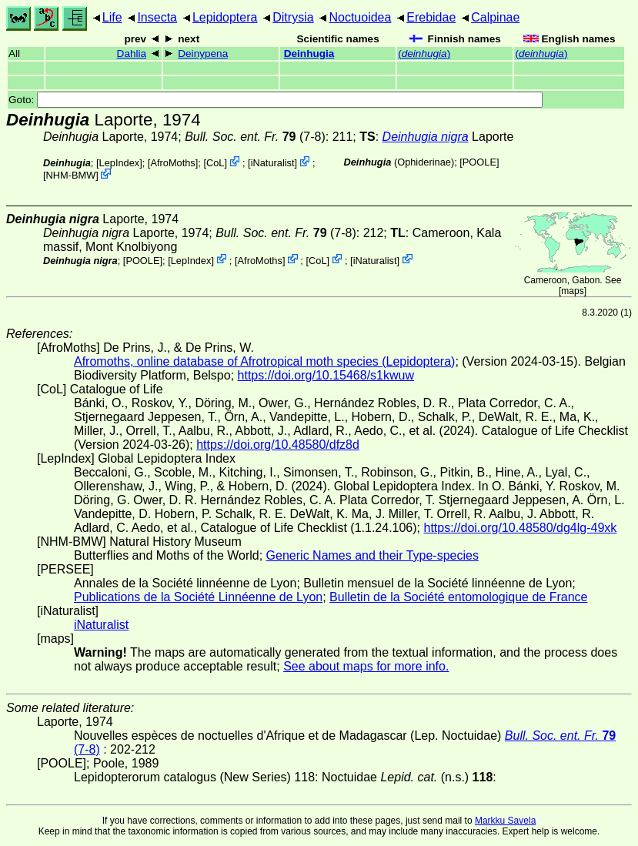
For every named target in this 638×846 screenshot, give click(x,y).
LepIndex (119, 163)
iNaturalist (273, 163)
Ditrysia (292, 17)
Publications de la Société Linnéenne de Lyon (198, 597)
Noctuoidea (360, 17)
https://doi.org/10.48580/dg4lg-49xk (519, 527)
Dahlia (132, 53)
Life (112, 17)
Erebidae (431, 17)
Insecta (157, 17)
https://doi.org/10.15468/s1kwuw (326, 375)
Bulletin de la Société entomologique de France (458, 597)
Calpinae (495, 17)
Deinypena (203, 53)
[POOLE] (479, 162)
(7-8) (255, 136)
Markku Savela (505, 820)
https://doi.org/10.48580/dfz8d (277, 444)
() (424, 53)
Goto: (275, 99)
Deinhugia (309, 53)
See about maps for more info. (366, 666)
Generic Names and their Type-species (372, 555)
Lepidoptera (225, 17)
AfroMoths (172, 163)
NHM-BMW (71, 175)
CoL (215, 163)
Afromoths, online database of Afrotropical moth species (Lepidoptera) (264, 361)
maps (572, 291)
